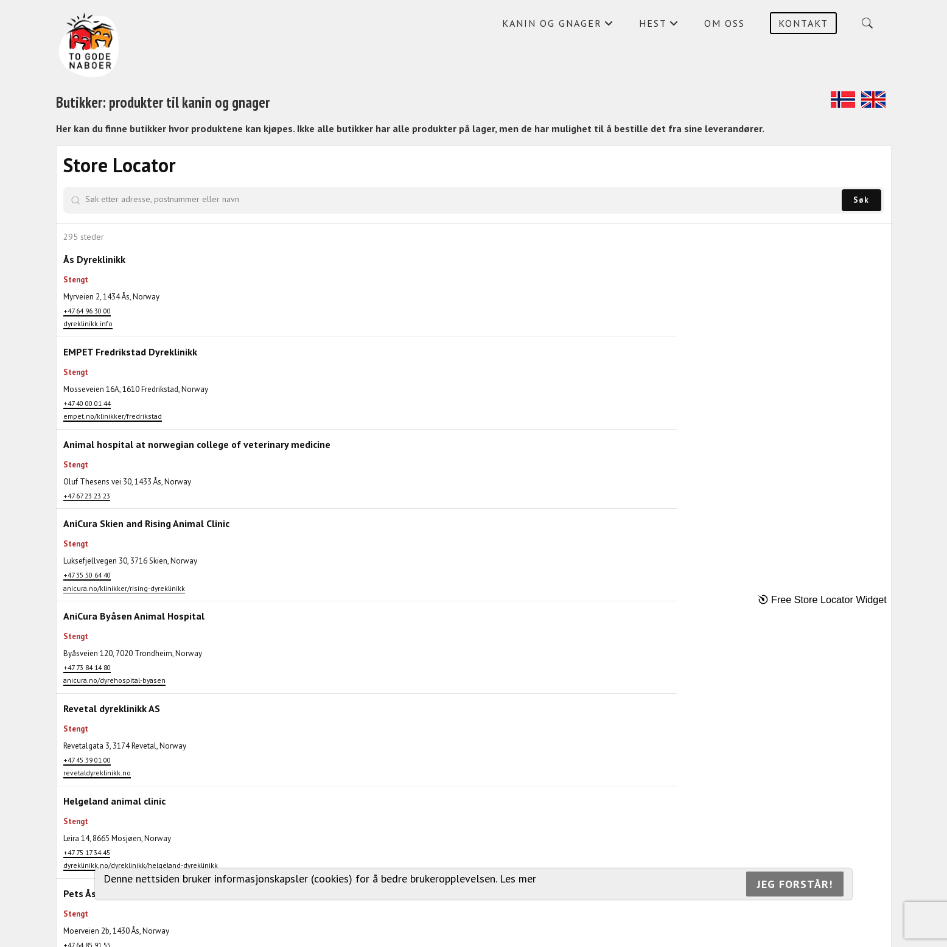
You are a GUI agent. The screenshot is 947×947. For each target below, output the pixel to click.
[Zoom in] (877, 160)
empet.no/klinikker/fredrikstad (112, 442)
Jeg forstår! (795, 884)
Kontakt (803, 23)
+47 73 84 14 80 (87, 787)
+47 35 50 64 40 (87, 668)
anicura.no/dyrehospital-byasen (114, 800)
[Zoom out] (877, 178)
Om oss (724, 23)
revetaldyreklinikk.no (97, 905)
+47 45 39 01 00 (87, 891)
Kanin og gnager (558, 26)
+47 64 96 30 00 (87, 310)
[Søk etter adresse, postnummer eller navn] (165, 199)
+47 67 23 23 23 (86, 563)
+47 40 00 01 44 (87, 429)
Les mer (518, 879)
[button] (583, 430)
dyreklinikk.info (88, 323)
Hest (659, 26)
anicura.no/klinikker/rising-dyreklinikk (124, 682)
